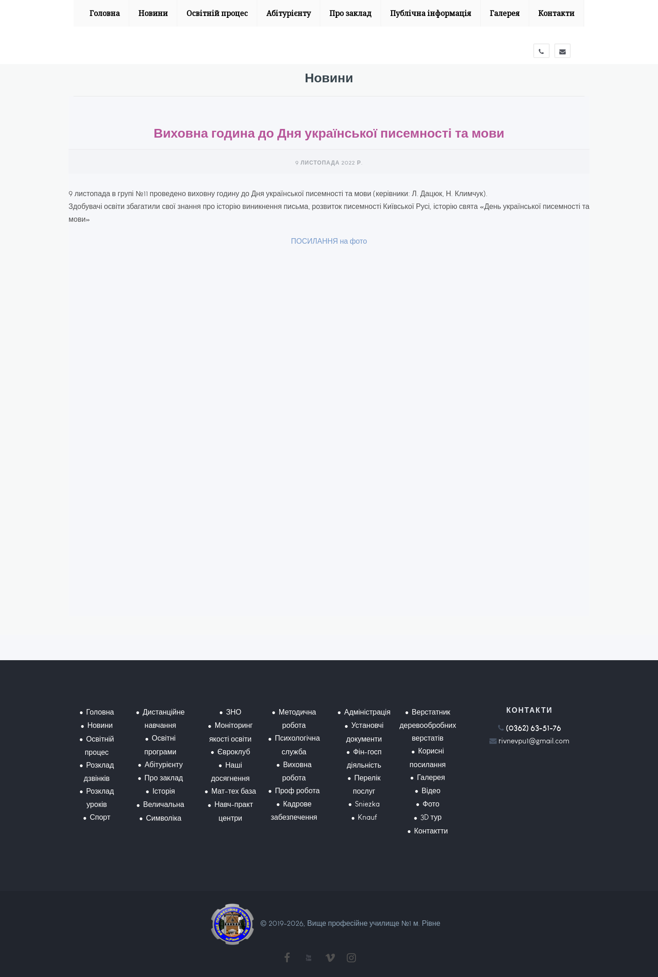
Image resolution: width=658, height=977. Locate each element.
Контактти (431, 831)
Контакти (556, 13)
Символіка (163, 818)
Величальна (163, 804)
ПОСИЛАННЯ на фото (329, 241)
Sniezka (367, 804)
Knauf (367, 817)
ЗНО (234, 712)
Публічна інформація (430, 13)
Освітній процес (217, 13)
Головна (105, 13)
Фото (431, 804)
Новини (153, 13)
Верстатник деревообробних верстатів (427, 725)
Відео (431, 790)
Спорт (100, 817)
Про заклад (350, 13)
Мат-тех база (234, 791)
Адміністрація (367, 712)
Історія (163, 791)
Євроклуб (234, 751)
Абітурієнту (288, 13)
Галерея (505, 13)
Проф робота (297, 790)
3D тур (430, 817)
